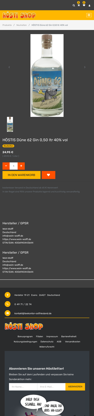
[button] (9, 67)
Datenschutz (47, 341)
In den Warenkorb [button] (21, 175)
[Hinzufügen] (21, 166)
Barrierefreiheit (68, 336)
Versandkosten (72, 341)
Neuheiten (21, 25)
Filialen (39, 336)
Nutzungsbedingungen (25, 341)
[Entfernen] (6, 166)
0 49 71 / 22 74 (23, 304)
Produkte (7, 25)
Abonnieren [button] (75, 386)
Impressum (52, 336)
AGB (59, 341)
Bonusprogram (25, 336)
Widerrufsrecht (46, 346)
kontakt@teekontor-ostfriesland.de (32, 313)
